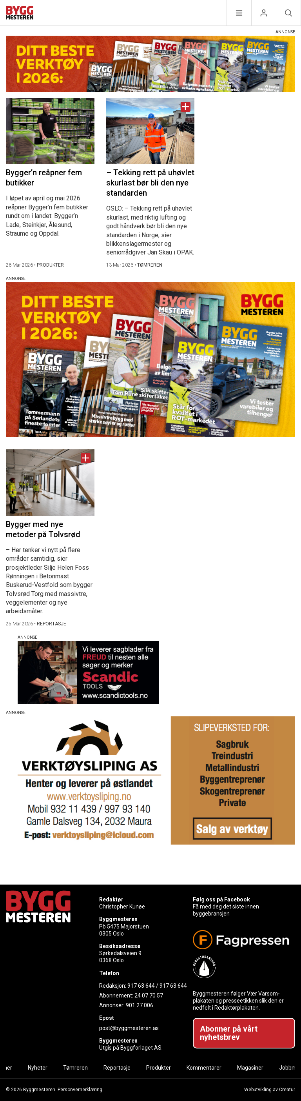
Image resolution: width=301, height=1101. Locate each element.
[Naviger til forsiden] (19, 14)
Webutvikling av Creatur (269, 1089)
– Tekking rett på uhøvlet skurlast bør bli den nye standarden (150, 183)
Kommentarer (204, 1068)
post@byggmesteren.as (129, 1028)
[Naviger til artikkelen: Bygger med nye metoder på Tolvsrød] (50, 482)
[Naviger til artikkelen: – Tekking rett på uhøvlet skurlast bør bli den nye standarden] (150, 131)
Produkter (158, 1068)
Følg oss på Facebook (221, 899)
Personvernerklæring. (80, 1089)
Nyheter (37, 1068)
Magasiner (250, 1068)
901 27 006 (139, 1005)
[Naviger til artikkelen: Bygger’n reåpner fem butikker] (50, 131)
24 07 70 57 (148, 995)
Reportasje (117, 1068)
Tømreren (75, 1068)
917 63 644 (141, 986)
